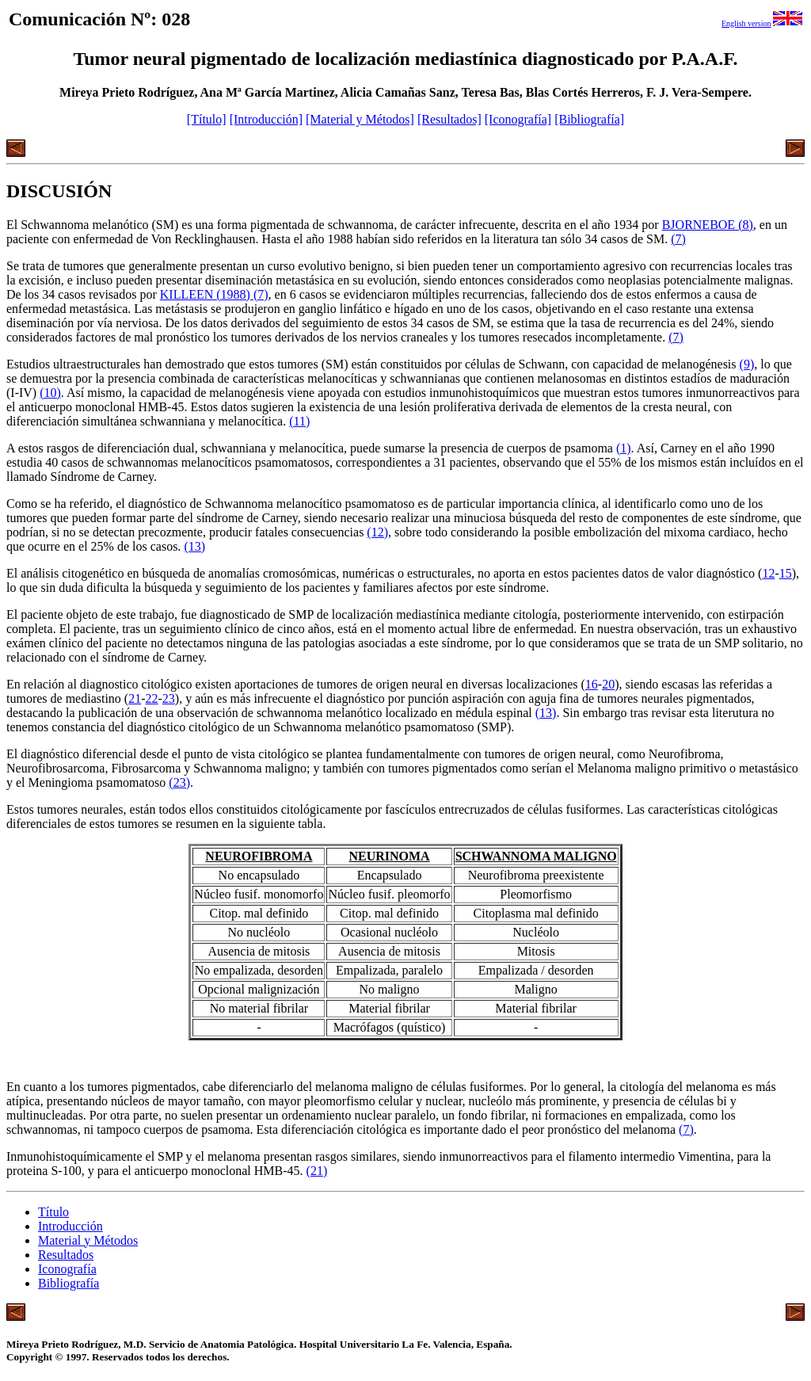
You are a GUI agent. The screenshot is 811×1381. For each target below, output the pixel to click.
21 (134, 698)
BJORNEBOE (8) (707, 224)
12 (768, 573)
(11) (299, 421)
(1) (623, 448)
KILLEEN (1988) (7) (214, 294)
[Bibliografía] (589, 119)
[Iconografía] (518, 119)
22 (152, 698)
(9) (747, 364)
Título (53, 1212)
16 (591, 684)
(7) (678, 239)
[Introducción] (266, 119)
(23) (179, 782)
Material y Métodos (88, 1240)
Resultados (65, 1254)
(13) (194, 546)
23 (168, 698)
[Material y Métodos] (360, 119)
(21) (317, 1170)
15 (785, 573)
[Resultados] (449, 119)
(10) (50, 392)
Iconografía (67, 1269)
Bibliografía (68, 1283)
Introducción (70, 1226)
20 (608, 684)
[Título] (207, 119)
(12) (377, 532)
